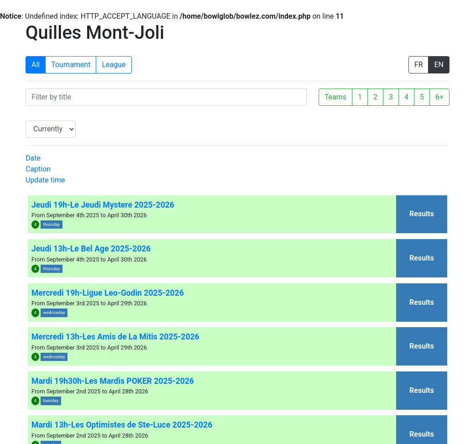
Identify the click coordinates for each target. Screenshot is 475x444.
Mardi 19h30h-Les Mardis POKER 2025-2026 (112, 381)
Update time (45, 180)
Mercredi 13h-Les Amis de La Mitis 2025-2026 (115, 336)
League (113, 64)
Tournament (70, 64)
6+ (439, 97)
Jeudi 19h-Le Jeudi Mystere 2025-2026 (102, 204)
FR (418, 64)
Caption (38, 169)
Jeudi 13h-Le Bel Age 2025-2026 (91, 248)
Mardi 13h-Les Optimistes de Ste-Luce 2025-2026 (121, 424)
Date (33, 158)
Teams (335, 97)
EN (439, 64)
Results (421, 213)
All (35, 64)
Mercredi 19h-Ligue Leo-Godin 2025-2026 (107, 293)
